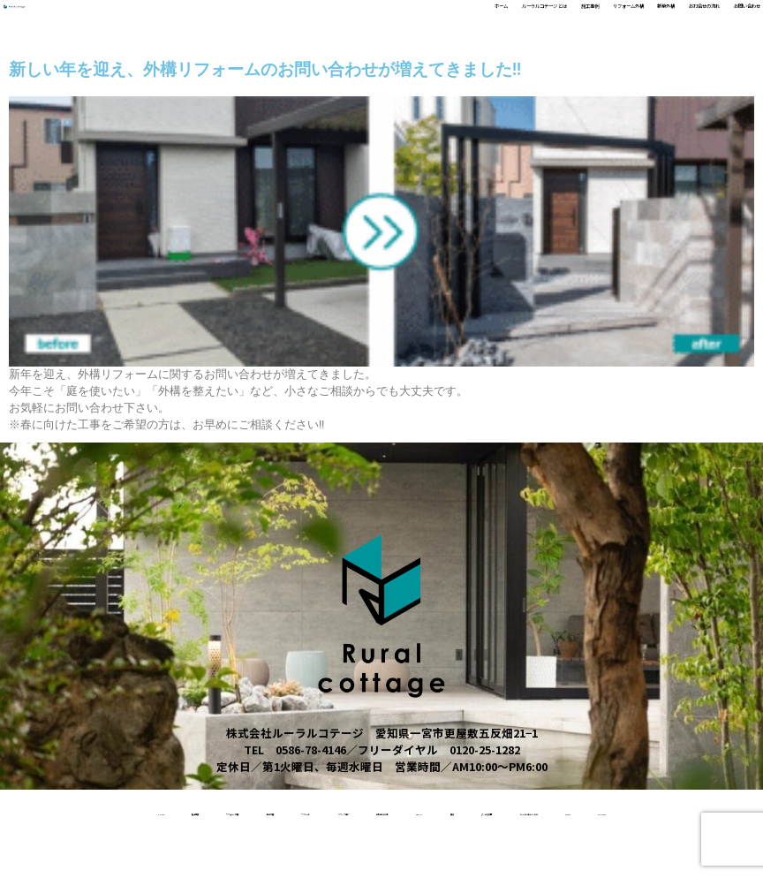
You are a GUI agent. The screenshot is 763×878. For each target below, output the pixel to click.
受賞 (715, 810)
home (51, 810)
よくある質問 (237, 855)
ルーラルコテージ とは (307, 20)
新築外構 (556, 20)
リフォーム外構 (479, 20)
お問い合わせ (721, 20)
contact (535, 855)
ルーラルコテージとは (356, 855)
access (463, 855)
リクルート (379, 810)
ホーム (217, 20)
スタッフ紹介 (469, 810)
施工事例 (402, 20)
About (658, 810)
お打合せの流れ (633, 20)
